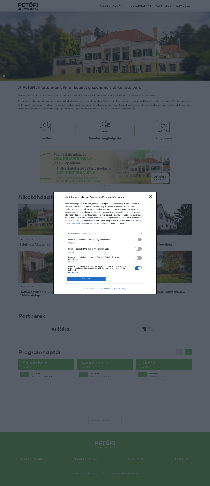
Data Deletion (89, 289)
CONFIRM (87, 279)
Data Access (105, 289)
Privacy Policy (120, 289)
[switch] (138, 239)
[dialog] (105, 243)
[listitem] (105, 233)
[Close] (151, 197)
